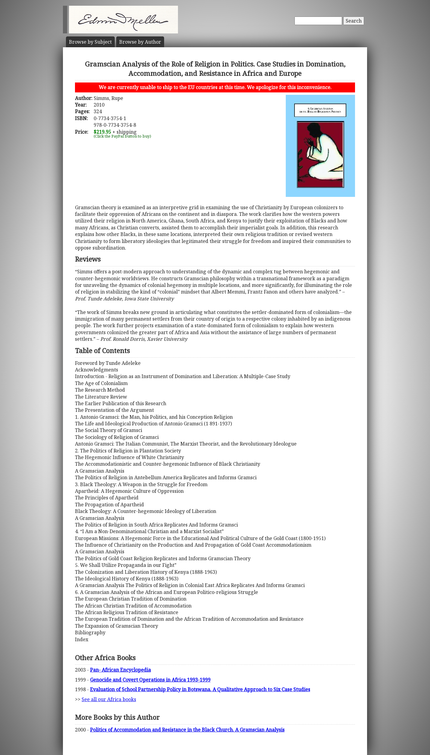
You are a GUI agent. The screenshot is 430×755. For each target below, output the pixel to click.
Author (140, 41)
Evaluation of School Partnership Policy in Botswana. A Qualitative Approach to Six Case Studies (200, 689)
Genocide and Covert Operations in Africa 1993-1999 (150, 679)
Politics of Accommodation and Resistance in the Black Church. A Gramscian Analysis (187, 729)
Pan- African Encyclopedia (120, 669)
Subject (90, 41)
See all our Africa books (109, 699)
